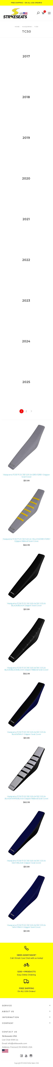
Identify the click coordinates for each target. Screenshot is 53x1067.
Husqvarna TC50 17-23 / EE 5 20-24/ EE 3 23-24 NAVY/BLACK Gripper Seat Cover (26, 862)
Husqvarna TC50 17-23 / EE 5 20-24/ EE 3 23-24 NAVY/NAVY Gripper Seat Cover (26, 926)
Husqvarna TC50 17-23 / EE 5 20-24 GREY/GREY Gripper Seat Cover (26, 476)
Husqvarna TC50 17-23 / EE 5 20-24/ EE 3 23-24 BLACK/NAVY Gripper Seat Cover (26, 733)
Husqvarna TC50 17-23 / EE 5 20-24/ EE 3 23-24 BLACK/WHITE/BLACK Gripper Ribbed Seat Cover (26, 797)
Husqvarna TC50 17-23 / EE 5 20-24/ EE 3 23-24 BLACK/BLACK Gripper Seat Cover (26, 604)
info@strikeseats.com (17, 1043)
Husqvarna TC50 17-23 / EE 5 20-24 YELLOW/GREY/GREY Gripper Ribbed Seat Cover (26, 540)
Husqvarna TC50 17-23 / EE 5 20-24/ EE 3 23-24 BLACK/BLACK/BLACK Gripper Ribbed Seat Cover (26, 669)
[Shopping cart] (43, 13)
